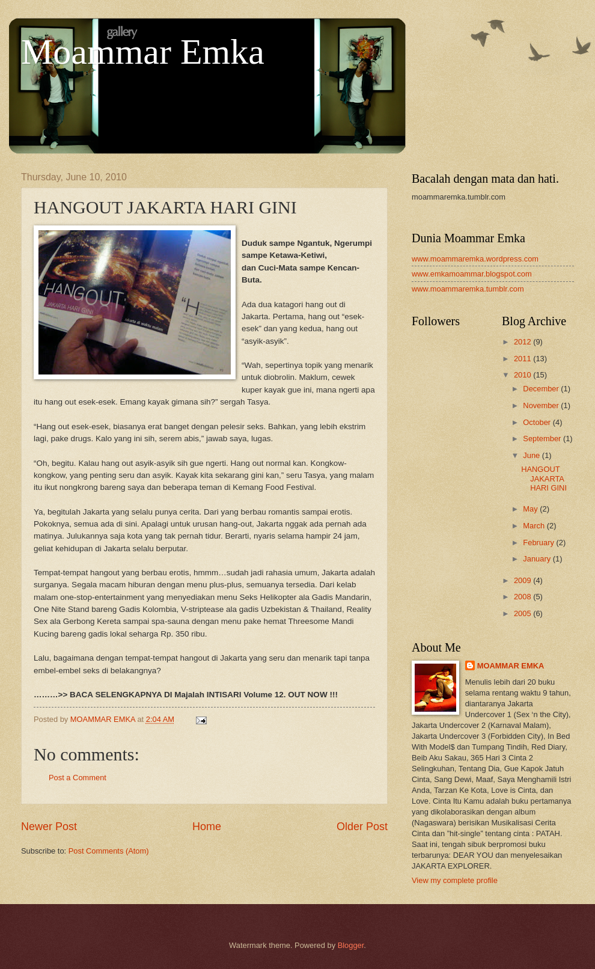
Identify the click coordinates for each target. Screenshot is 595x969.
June (532, 455)
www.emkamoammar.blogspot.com (472, 273)
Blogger (351, 945)
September (543, 438)
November (542, 405)
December (542, 388)
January (537, 558)
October (537, 422)
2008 (523, 596)
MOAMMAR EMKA (511, 665)
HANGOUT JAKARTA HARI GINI (544, 478)
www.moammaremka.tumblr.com (468, 288)
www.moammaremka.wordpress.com (475, 258)
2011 (523, 358)
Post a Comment (77, 777)
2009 (523, 580)
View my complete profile (455, 880)
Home (206, 827)
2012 (523, 341)
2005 (523, 613)
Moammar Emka (142, 52)
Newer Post (49, 827)
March (534, 525)
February (539, 542)
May (531, 508)
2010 (523, 374)
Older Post (362, 827)
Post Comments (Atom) (109, 850)
